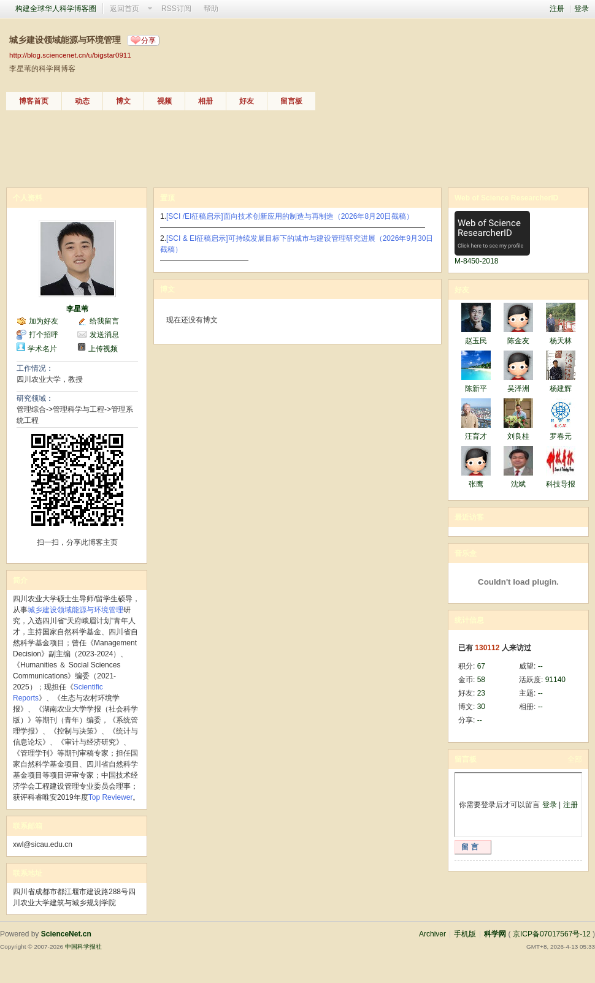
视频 (164, 101)
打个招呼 (43, 334)
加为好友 (43, 321)
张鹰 (476, 484)
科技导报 (560, 484)
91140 (555, 679)
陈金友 (518, 340)
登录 (581, 8)
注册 (557, 8)
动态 (82, 101)
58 (481, 679)
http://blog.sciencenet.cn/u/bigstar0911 (70, 55)
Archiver (432, 934)
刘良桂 (518, 436)
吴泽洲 (518, 388)
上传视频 (103, 348)
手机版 (465, 934)
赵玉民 (476, 340)
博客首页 (33, 101)
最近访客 (469, 517)
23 (481, 693)
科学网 (495, 934)
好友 (246, 101)
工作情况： (35, 368)
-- (540, 666)
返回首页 (124, 8)
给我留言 (104, 321)
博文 (123, 101)
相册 (205, 101)
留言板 (291, 101)
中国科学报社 (83, 946)
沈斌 (518, 484)
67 (481, 666)
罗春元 (561, 436)
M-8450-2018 (476, 261)
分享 (148, 40)
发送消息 (104, 334)
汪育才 (476, 436)
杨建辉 (561, 388)
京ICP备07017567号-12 (552, 934)
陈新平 (476, 388)
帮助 (211, 8)
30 (481, 706)
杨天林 (561, 340)
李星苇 (77, 309)
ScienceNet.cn (66, 934)
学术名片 (42, 348)
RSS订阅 (176, 8)
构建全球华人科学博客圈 (55, 8)
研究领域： (35, 398)
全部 (574, 759)
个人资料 (27, 198)
